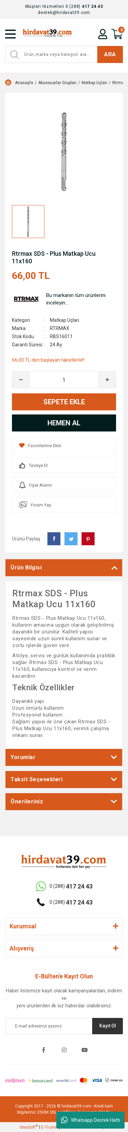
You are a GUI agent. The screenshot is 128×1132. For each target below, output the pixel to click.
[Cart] (117, 34)
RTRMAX (59, 328)
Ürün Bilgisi (26, 567)
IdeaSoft (29, 1127)
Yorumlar (23, 757)
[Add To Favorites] (64, 445)
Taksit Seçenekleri (36, 779)
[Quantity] (64, 380)
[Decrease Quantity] (20, 380)
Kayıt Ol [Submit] (107, 1025)
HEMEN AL (64, 423)
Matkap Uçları (64, 320)
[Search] (64, 54)
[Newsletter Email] (64, 1026)
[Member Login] (102, 34)
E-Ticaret (49, 1127)
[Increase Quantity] (107, 380)
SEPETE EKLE (64, 402)
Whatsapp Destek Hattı (90, 1120)
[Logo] (47, 34)
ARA (110, 54)
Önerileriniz (27, 801)
